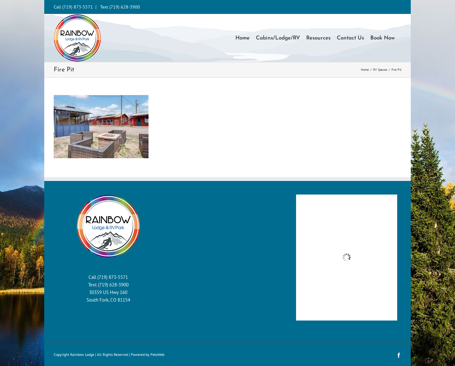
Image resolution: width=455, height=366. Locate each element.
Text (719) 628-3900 (120, 7)
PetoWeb (157, 354)
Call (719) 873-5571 (73, 7)
